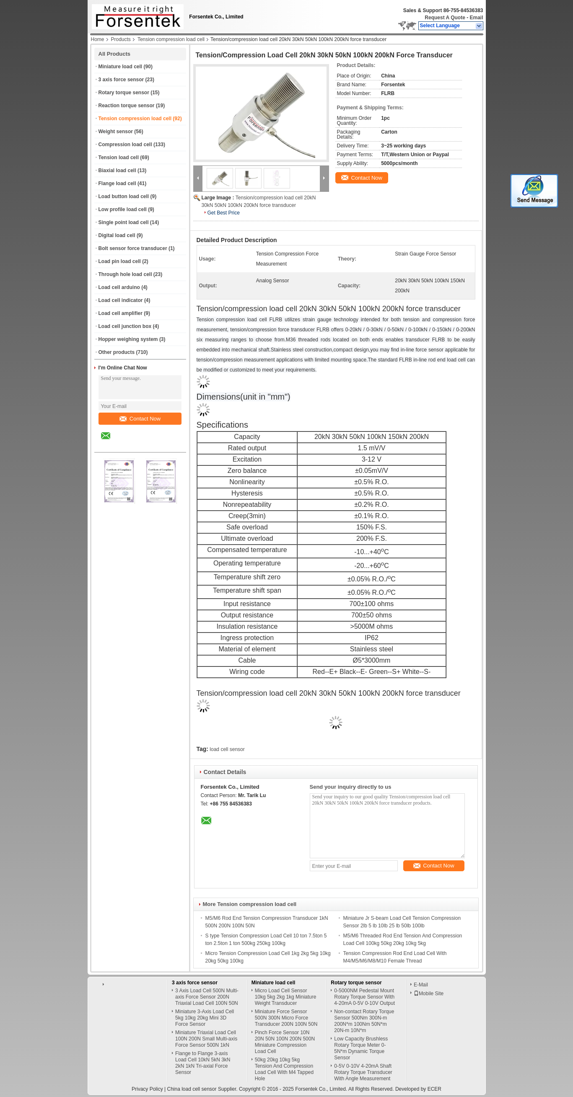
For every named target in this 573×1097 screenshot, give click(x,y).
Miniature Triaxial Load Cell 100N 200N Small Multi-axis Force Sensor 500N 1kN (206, 1039)
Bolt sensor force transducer (133, 248)
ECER (434, 1089)
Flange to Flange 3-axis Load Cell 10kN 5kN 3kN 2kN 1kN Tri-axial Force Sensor (202, 1063)
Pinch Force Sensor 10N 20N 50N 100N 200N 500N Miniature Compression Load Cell (285, 1042)
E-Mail (421, 985)
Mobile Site (428, 993)
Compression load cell (125, 144)
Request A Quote (445, 18)
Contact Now (140, 419)
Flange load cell (117, 183)
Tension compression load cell (171, 39)
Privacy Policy (147, 1089)
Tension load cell (119, 157)
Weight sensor (116, 131)
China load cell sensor (191, 1089)
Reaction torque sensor (127, 105)
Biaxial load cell (117, 170)
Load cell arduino (119, 287)
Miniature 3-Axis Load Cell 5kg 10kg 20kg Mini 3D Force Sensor (204, 1018)
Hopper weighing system (128, 339)
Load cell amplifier (121, 313)
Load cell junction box (125, 326)
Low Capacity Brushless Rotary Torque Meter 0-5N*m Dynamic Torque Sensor (361, 1048)
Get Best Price (223, 213)
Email (476, 18)
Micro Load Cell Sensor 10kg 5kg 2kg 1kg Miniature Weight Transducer (285, 997)
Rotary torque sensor (124, 93)
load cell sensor (227, 749)
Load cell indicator (121, 300)
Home (97, 39)
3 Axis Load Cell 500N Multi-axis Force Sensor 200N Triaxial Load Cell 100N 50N (207, 997)
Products (121, 39)
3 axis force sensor (121, 80)
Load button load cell (124, 196)
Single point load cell (124, 222)
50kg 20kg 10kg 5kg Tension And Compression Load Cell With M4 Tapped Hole (284, 1069)
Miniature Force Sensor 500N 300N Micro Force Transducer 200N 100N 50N (286, 1018)
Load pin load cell (120, 261)
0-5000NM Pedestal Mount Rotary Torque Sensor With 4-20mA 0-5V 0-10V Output (364, 997)
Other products (117, 352)
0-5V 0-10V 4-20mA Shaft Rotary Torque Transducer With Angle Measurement (363, 1072)
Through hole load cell (125, 274)
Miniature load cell (121, 67)
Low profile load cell (123, 209)
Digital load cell (117, 235)
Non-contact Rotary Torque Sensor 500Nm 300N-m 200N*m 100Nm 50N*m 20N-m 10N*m (364, 1021)
